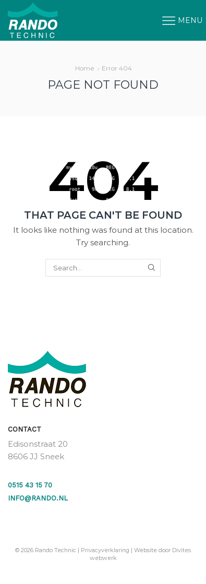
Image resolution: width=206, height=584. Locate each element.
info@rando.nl (38, 498)
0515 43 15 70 (30, 485)
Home (84, 68)
